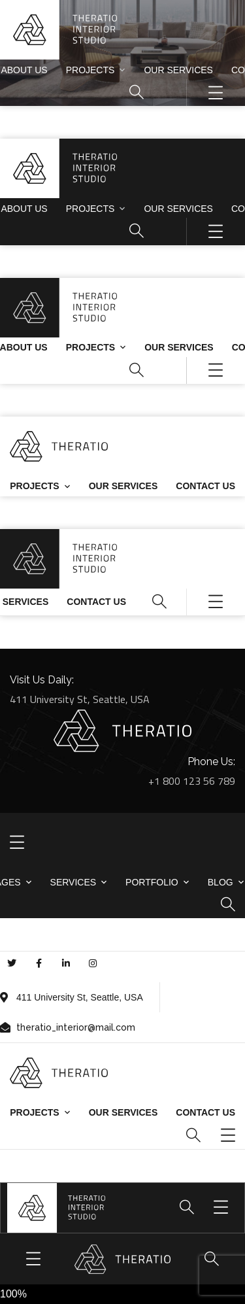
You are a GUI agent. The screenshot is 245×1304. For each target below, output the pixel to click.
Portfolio (151, 882)
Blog (220, 882)
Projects (90, 70)
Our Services (178, 70)
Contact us (205, 486)
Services (73, 882)
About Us (24, 70)
